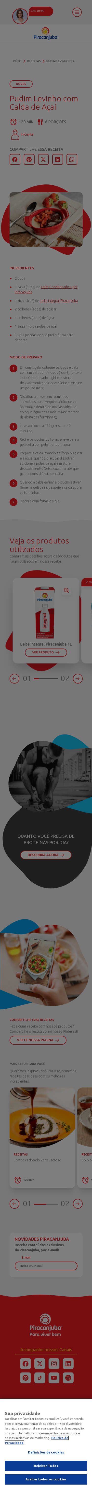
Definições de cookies (46, 1455)
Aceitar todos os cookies (46, 1482)
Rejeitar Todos (46, 1468)
